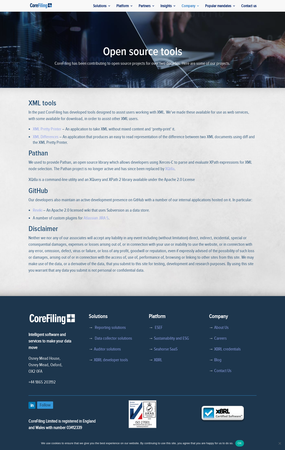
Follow (45, 405)
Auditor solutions (107, 349)
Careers (220, 338)
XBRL (158, 360)
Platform (122, 6)
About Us (221, 327)
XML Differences (46, 136)
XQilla (169, 168)
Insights (166, 6)
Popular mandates (218, 6)
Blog (218, 360)
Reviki (37, 210)
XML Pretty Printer (47, 129)
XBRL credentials (227, 349)
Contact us (248, 6)
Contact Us (222, 370)
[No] (279, 443)
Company (188, 6)
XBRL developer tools (111, 360)
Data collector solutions (112, 338)
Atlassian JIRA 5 (96, 218)
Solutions (99, 6)
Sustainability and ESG (171, 338)
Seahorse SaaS (165, 349)
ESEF (158, 327)
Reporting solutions (110, 327)
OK (240, 443)
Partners (144, 6)
